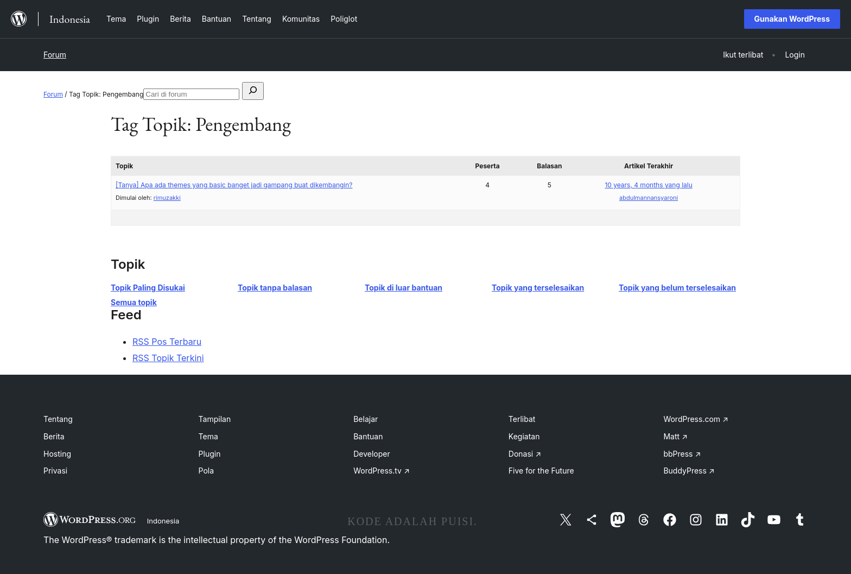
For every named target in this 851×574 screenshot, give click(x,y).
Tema (208, 436)
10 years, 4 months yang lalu (648, 185)
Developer (371, 453)
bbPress (682, 453)
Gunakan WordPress (792, 18)
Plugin (210, 453)
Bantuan (368, 436)
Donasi (525, 453)
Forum (54, 54)
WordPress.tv (381, 470)
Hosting (57, 453)
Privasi (55, 470)
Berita (54, 436)
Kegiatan (524, 436)
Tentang (58, 419)
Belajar (365, 419)
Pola (206, 470)
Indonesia (163, 520)
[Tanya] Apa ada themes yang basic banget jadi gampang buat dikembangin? (234, 185)
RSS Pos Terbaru (166, 341)
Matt (675, 436)
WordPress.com (695, 419)
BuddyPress (688, 470)
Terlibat (522, 419)
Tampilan (215, 419)
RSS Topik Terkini (168, 357)
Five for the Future (541, 470)
